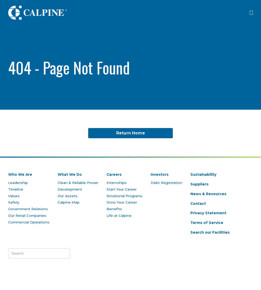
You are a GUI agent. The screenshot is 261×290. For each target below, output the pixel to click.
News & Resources (208, 194)
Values (14, 196)
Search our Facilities (210, 232)
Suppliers (199, 184)
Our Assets (67, 196)
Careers (114, 174)
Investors (159, 174)
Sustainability (203, 174)
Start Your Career (122, 189)
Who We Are (20, 174)
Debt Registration (166, 183)
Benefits (114, 209)
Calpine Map (69, 202)
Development (70, 189)
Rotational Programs (124, 196)
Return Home (130, 133)
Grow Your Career (122, 202)
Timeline (15, 189)
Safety (13, 202)
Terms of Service (206, 223)
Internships (117, 183)
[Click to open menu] (251, 13)
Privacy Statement (208, 213)
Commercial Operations (28, 222)
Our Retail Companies (27, 215)
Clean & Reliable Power (78, 183)
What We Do (70, 174)
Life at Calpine (119, 215)
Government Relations (28, 209)
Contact (198, 203)
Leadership (18, 183)
